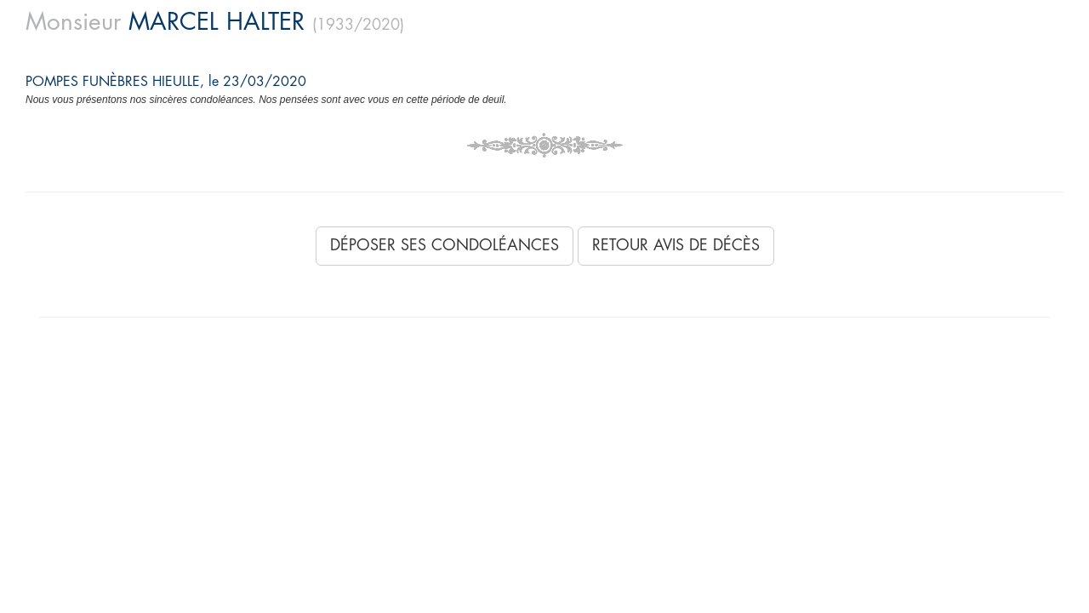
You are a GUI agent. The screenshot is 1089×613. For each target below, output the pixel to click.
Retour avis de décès (676, 245)
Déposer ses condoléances (444, 245)
